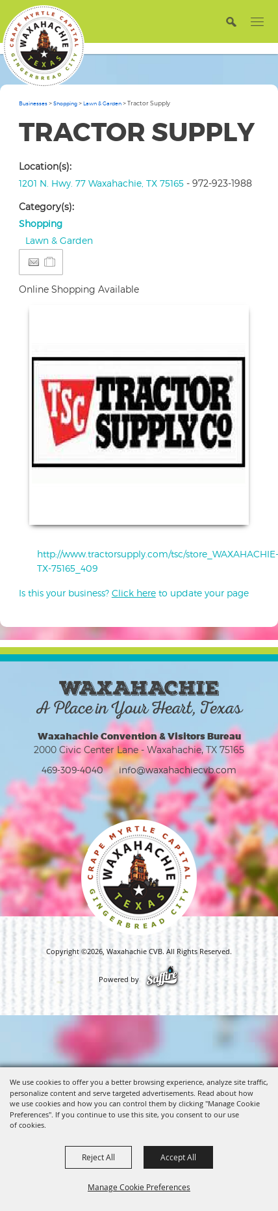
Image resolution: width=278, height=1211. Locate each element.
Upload (223, 506)
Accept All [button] (178, 1157)
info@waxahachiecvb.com (177, 769)
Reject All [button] (98, 1157)
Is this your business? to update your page (134, 592)
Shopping (65, 103)
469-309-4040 (72, 769)
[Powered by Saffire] (162, 979)
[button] (231, 21)
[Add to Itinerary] (50, 261)
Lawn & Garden (102, 103)
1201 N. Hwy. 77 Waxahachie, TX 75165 (101, 183)
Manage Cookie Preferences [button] (139, 1187)
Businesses (33, 103)
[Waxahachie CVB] (43, 46)
